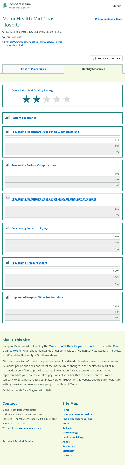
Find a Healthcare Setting (77, 418)
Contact (9, 403)
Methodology (70, 432)
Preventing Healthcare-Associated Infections (45, 132)
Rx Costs (67, 428)
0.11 (117, 140)
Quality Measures (93, 69)
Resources (68, 446)
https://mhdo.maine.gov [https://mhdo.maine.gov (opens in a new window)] (26, 428)
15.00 (116, 317)
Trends (66, 423)
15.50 (116, 305)
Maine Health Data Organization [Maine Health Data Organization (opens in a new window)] (70, 346)
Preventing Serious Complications (34, 165)
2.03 (117, 236)
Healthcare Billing (72, 437)
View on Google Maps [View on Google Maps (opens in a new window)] (109, 19)
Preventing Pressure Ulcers (29, 263)
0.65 (117, 208)
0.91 (117, 242)
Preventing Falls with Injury (30, 228)
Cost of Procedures (33, 69)
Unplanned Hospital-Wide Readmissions (37, 297)
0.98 (117, 173)
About (66, 441)
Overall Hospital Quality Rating (32, 90)
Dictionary (68, 450)
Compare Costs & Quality (77, 414)
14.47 (116, 311)
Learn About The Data (106, 58)
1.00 (117, 151)
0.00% (116, 271)
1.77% (116, 277)
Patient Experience (24, 118)
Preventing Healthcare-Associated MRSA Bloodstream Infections (54, 198)
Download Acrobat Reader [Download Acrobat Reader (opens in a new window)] (17, 441)
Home (65, 409)
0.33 (117, 146)
